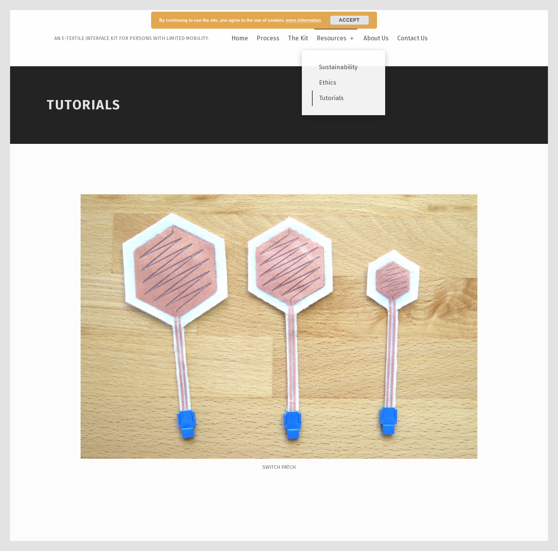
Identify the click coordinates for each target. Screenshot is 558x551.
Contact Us (412, 38)
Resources (336, 38)
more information (303, 20)
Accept (349, 20)
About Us (376, 38)
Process (268, 38)
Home (239, 38)
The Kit (298, 38)
